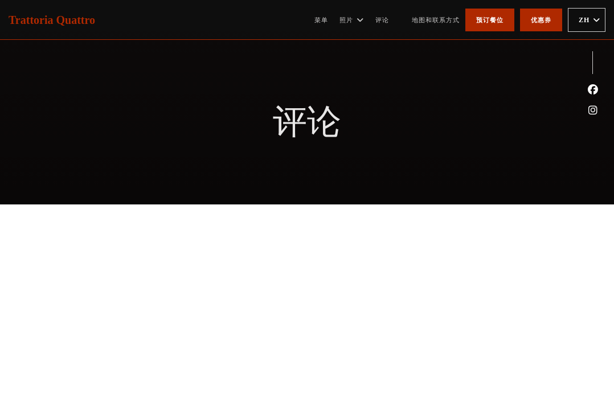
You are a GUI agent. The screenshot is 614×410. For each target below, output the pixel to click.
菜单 (321, 20)
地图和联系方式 (436, 20)
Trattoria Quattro (52, 20)
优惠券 (541, 20)
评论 (382, 20)
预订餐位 (490, 20)
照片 (351, 20)
